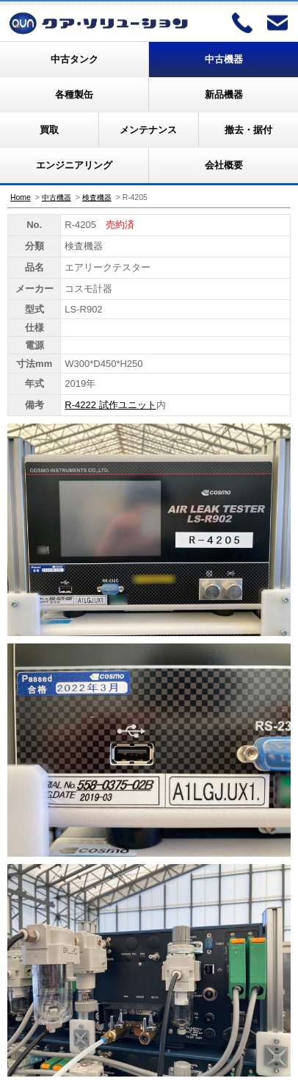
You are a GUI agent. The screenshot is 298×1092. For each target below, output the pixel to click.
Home (20, 197)
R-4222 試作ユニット (110, 404)
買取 (49, 129)
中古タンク (74, 59)
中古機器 (224, 59)
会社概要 (224, 165)
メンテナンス (148, 129)
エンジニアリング (74, 165)
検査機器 (97, 197)
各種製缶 (74, 94)
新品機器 (224, 94)
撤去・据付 (248, 129)
